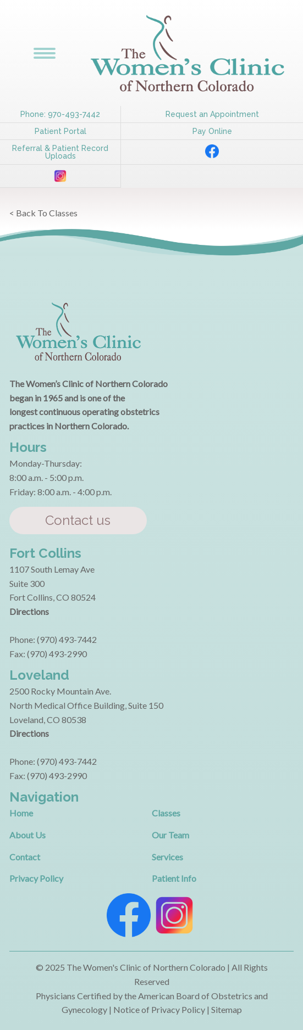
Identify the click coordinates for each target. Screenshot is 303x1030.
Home (21, 813)
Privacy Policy (36, 878)
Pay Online (212, 131)
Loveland (39, 675)
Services (167, 857)
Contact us (78, 520)
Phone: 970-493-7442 (60, 114)
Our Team (170, 835)
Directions (29, 611)
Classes (166, 813)
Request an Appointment (212, 114)
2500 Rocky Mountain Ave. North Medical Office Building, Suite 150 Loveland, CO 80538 (86, 705)
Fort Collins (45, 553)
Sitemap (226, 1009)
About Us (27, 835)
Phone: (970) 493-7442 (53, 639)
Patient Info (174, 878)
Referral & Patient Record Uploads (60, 152)
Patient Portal (60, 131)
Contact (24, 857)
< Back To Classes (43, 213)
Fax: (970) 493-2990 (48, 653)
